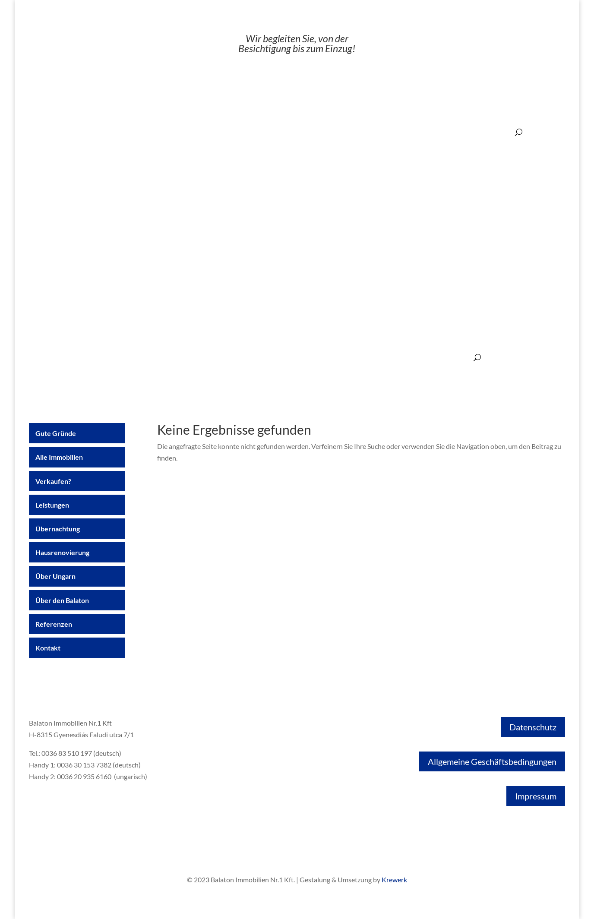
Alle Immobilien (94, 358)
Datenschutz (532, 727)
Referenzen (423, 358)
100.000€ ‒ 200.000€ (442, 131)
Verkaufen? (140, 358)
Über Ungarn (324, 358)
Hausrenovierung (274, 358)
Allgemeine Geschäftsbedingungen (492, 761)
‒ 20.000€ (268, 131)
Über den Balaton (374, 358)
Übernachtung (222, 358)
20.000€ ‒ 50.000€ (316, 131)
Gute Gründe (46, 358)
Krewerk (394, 879)
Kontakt (458, 358)
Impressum (535, 796)
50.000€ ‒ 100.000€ (377, 131)
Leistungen (179, 358)
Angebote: (231, 131)
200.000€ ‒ (495, 131)
